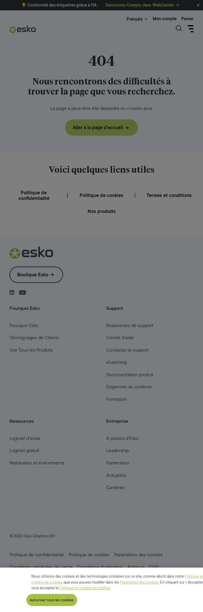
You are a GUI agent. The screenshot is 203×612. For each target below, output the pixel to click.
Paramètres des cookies (139, 609)
